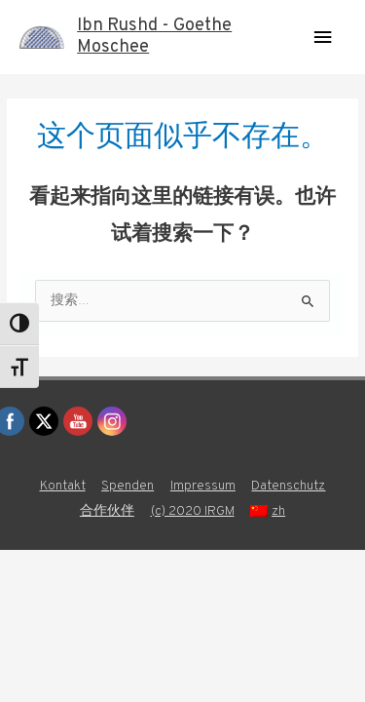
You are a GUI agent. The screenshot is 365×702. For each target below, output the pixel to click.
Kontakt (63, 486)
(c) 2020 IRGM (193, 511)
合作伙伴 (107, 511)
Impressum (203, 486)
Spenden (127, 486)
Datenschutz (288, 486)
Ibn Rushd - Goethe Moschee (154, 36)
